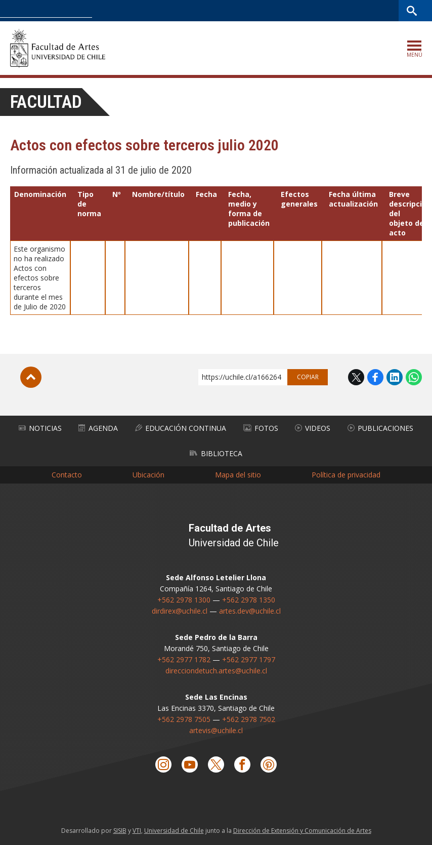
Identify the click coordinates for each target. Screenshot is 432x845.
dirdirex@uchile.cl (179, 611)
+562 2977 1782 (183, 659)
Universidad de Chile (174, 830)
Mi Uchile (342, 10)
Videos (312, 428)
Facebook (375, 377)
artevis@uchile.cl (216, 730)
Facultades (253, 10)
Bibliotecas (381, 10)
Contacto (67, 474)
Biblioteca (216, 453)
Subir (30, 377)
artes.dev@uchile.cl (250, 611)
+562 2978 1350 (248, 600)
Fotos (260, 428)
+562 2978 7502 (248, 719)
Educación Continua (180, 428)
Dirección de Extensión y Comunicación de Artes (302, 830)
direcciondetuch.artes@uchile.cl (216, 670)
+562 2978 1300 (183, 600)
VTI (137, 830)
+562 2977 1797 (248, 659)
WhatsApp (414, 377)
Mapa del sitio (238, 474)
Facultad (46, 102)
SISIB (119, 830)
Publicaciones (380, 428)
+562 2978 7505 (183, 719)
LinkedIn (394, 377)
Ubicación (148, 474)
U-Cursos (305, 10)
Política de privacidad (346, 474)
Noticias (40, 428)
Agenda (98, 428)
